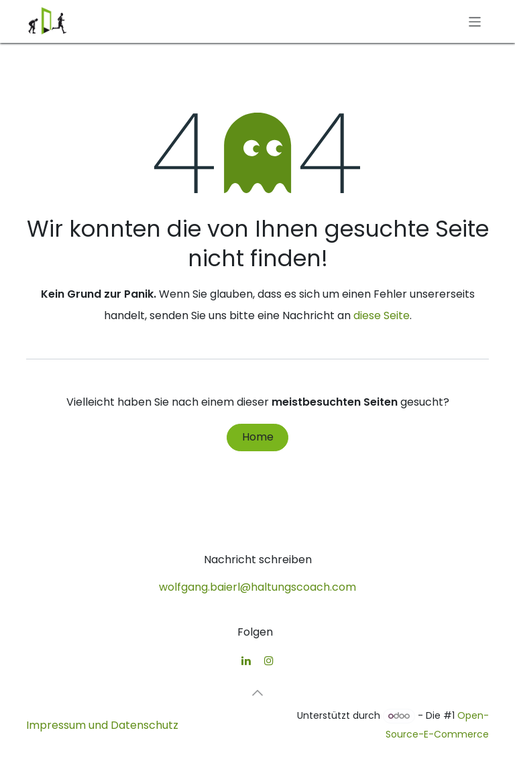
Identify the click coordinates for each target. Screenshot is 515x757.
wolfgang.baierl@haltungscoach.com (257, 587)
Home (258, 437)
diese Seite (381, 315)
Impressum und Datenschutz (102, 725)
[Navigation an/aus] (475, 21)
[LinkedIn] (246, 660)
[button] (257, 693)
